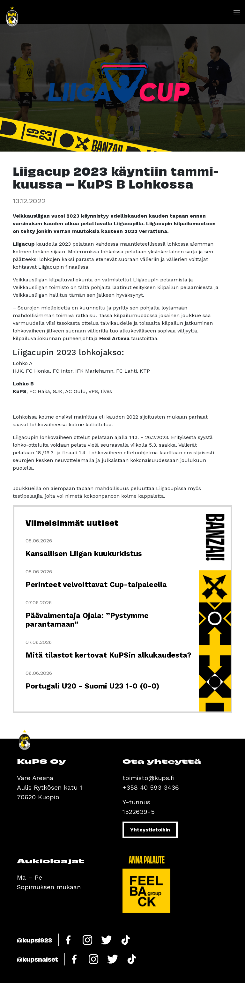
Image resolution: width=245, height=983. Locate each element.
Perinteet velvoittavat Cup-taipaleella (96, 584)
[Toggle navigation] (236, 12)
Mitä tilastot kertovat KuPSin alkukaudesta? (108, 655)
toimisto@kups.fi (148, 778)
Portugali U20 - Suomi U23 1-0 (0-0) (92, 686)
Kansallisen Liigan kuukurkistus (84, 553)
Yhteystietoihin (150, 830)
